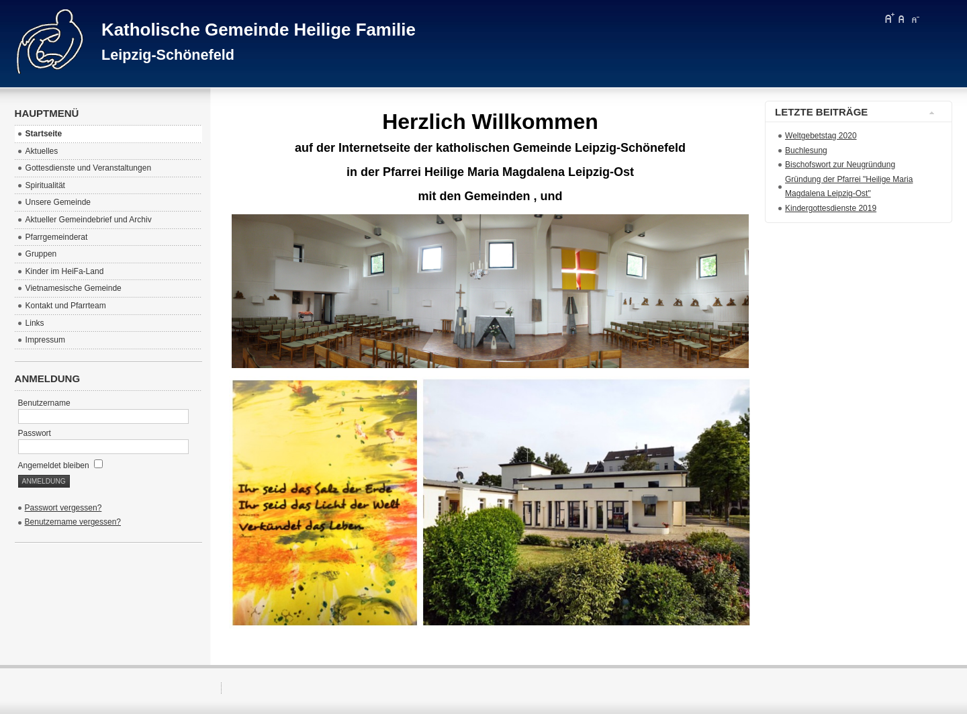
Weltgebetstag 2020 (821, 135)
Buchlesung (806, 150)
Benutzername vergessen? (73, 522)
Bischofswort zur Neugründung (840, 164)
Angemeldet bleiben (60, 465)
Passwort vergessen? (63, 507)
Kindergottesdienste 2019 (830, 208)
